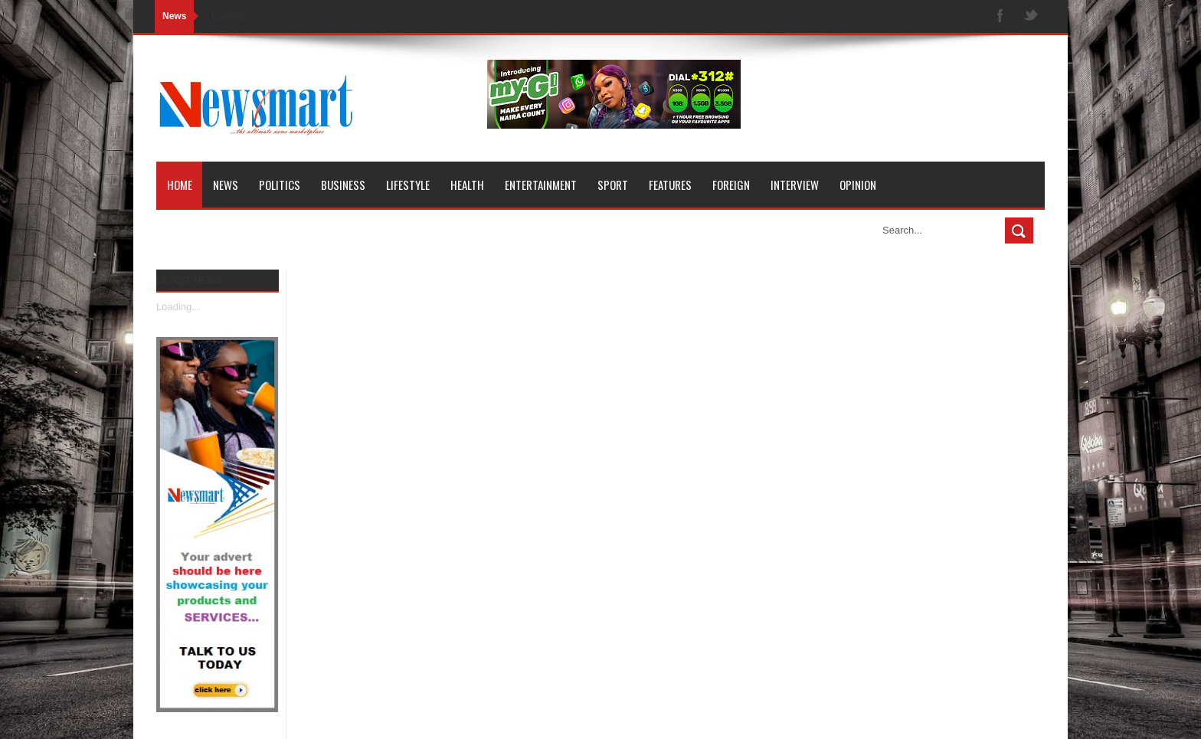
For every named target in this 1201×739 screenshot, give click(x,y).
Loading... (178, 306)
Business (343, 184)
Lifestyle (408, 184)
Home (179, 184)
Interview (795, 184)
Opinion (857, 184)
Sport (612, 184)
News (225, 184)
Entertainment (541, 184)
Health (467, 184)
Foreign (731, 184)
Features (670, 184)
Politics (279, 184)
